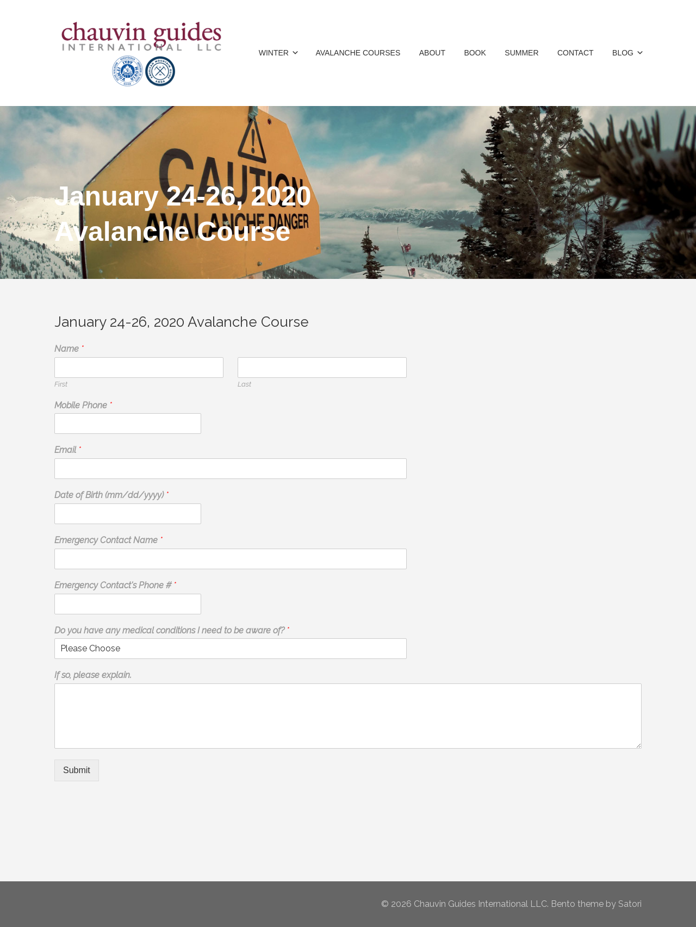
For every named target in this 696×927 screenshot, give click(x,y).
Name (69, 349)
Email (67, 450)
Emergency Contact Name (108, 540)
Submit (76, 770)
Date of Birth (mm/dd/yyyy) (111, 495)
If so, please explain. (93, 675)
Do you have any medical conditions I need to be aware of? (171, 630)
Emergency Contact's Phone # (115, 585)
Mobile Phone (83, 405)
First (60, 384)
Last (244, 384)
